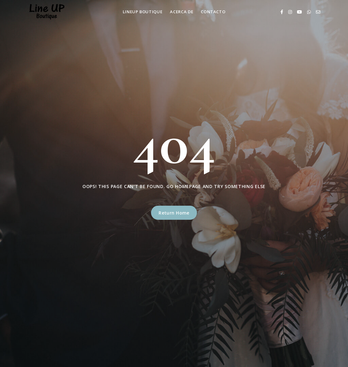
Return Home (174, 213)
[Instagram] (290, 12)
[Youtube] (299, 12)
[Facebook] (281, 12)
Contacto (213, 11)
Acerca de (181, 11)
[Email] (318, 12)
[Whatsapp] (309, 12)
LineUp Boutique (143, 11)
